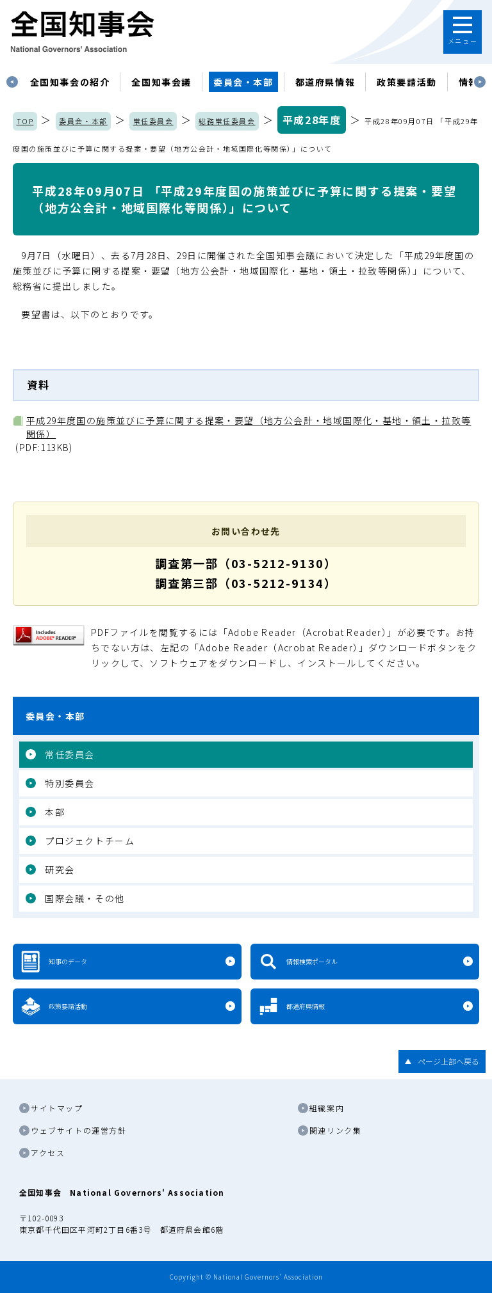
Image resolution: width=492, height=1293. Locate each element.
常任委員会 (153, 121)
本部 (55, 811)
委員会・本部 (243, 81)
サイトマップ (57, 1107)
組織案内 (326, 1107)
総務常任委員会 (227, 121)
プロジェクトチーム (90, 840)
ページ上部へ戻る (448, 1061)
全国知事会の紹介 (70, 81)
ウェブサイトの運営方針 (79, 1130)
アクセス (48, 1152)
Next (480, 82)
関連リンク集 (335, 1130)
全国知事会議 (161, 81)
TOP (25, 121)
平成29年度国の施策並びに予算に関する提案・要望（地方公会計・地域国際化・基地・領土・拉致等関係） (248, 427)
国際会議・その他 (85, 898)
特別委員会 (70, 783)
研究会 (60, 869)
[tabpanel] (70, 82)
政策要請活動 (407, 81)
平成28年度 (312, 119)
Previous (12, 82)
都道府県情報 (325, 81)
